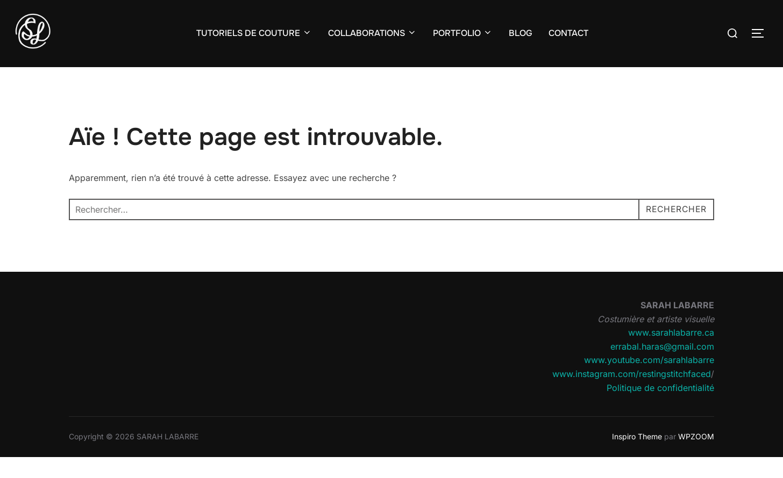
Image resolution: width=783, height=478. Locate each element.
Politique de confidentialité (660, 408)
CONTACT (568, 33)
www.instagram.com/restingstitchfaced (631, 394)
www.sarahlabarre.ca (671, 353)
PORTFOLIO (463, 33)
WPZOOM (696, 457)
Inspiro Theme (637, 457)
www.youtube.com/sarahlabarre (649, 380)
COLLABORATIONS (372, 33)
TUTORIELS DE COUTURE (254, 33)
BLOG (520, 33)
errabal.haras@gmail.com (662, 366)
